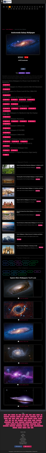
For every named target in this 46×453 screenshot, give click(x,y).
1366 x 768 (15, 121)
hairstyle (5, 418)
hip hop (13, 418)
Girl (25, 264)
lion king (38, 424)
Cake (30, 271)
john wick (29, 420)
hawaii (10, 418)
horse (41, 416)
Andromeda (21, 73)
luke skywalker (6, 425)
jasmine (33, 420)
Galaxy (27, 73)
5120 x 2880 (7, 132)
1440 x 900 (15, 108)
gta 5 (23, 416)
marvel (24, 425)
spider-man (15, 427)
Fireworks (6, 274)
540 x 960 (14, 99)
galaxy (30, 414)
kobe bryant (35, 422)
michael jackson (19, 425)
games (34, 414)
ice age (21, 418)
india (13, 420)
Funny (19, 264)
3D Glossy (6, 271)
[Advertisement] (23, 18)
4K (6, 6)
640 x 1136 (6, 84)
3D (3, 6)
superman (24, 427)
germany (38, 414)
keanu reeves (13, 424)
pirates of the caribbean (38, 425)
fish (16, 414)
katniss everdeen (29, 422)
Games (32, 264)
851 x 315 (6, 145)
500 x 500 (14, 150)
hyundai (17, 418)
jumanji (25, 420)
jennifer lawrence (8, 422)
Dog (12, 264)
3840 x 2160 (7, 128)
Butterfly (23, 271)
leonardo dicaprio (26, 424)
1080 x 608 (24, 141)
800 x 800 (6, 150)
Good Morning (22, 274)
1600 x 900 (23, 121)
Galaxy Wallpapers (9, 29)
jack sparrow (20, 420)
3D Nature (25, 261)
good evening (12, 416)
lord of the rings (33, 424)
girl (41, 414)
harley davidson (33, 416)
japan (13, 422)
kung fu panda (21, 422)
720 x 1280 (22, 99)
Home (3, 29)
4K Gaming (14, 271)
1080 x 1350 (7, 141)
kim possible (19, 424)
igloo (10, 420)
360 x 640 (6, 99)
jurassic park (38, 420)
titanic (29, 427)
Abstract (17, 261)
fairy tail (5, 414)
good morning (6, 416)
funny (27, 414)
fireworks (13, 414)
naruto (32, 425)
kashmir (40, 422)
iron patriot (30, 418)
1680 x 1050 (23, 108)
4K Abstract (34, 261)
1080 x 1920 (7, 95)
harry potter (27, 416)
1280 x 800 (6, 108)
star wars (19, 427)
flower (20, 414)
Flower (6, 264)
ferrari (9, 414)
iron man (25, 418)
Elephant (37, 271)
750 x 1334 (6, 89)
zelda (32, 427)
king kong (7, 424)
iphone (6, 420)
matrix (28, 425)
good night (18, 416)
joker (16, 420)
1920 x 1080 (32, 121)
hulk (38, 416)
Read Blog (38, 167)
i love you (35, 418)
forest (23, 414)
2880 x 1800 (7, 116)
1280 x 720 (6, 121)
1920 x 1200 (32, 108)
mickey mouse (12, 425)
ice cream (40, 418)
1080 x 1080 (15, 141)
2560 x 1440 (7, 123)
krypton (16, 422)
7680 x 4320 (7, 137)
